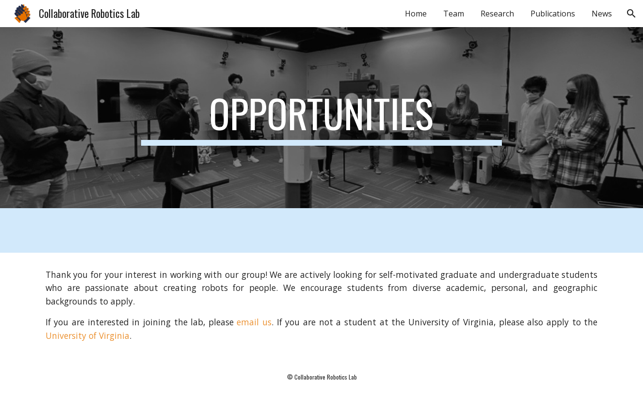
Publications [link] (552, 13)
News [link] (602, 13)
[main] (321, 118)
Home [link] (416, 13)
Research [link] (497, 13)
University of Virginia (87, 335)
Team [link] (453, 13)
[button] (631, 13)
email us (254, 322)
